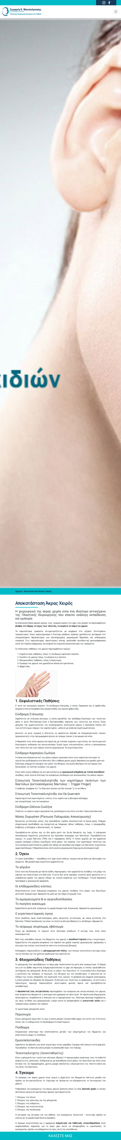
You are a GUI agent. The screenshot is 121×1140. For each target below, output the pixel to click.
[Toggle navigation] (115, 11)
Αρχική (18, 591)
